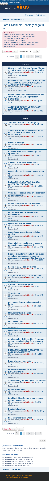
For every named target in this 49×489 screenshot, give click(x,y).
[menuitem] (41, 15)
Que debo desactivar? (18, 330)
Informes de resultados (26, 44)
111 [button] (37, 57)
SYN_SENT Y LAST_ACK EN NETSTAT (25, 276)
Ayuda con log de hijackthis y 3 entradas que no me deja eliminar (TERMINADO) (26, 340)
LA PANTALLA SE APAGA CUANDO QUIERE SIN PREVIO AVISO (24, 183)
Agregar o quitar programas (20, 284)
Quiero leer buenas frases (19, 223)
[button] (17, 57)
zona (17, 6)
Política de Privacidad (24, 476)
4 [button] (29, 57)
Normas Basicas (9, 35)
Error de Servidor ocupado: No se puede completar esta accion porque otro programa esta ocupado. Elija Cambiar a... (27, 256)
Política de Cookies (13, 478)
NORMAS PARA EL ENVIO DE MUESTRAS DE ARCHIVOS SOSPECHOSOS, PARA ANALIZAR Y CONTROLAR (27, 83)
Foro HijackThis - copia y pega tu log (23, 26)
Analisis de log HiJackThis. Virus (23, 162)
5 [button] (32, 57)
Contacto (24, 478)
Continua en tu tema (28, 37)
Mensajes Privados (10, 44)
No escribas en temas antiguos (14, 40)
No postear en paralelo (11, 37)
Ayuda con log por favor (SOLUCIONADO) (27, 380)
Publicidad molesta (16, 409)
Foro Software (22, 76)
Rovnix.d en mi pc (16, 143)
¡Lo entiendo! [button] (4, 4)
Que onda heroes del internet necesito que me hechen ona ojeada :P (25, 244)
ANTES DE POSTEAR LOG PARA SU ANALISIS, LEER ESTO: (24, 108)
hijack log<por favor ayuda (20, 418)
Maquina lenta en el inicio (19, 313)
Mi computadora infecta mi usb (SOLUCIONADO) (22, 371)
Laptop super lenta (16, 389)
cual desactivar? (15, 322)
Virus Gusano (14, 293)
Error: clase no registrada (19, 361)
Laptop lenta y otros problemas (22, 267)
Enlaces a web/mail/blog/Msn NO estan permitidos (21, 42)
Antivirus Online (9, 46)
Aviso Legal (10, 476)
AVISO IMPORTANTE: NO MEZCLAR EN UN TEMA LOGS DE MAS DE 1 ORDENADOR (25, 133)
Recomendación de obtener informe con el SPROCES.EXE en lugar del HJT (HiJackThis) (26, 97)
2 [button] (24, 57)
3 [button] (26, 57)
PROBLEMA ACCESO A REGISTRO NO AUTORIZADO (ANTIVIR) (25, 351)
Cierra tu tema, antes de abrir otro (15, 39)
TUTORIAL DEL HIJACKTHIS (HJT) (23, 123)
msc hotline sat (27, 72)
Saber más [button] (16, 2)
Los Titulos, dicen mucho (25, 35)
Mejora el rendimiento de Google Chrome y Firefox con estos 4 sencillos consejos (26, 69)
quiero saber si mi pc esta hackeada (24, 204)
